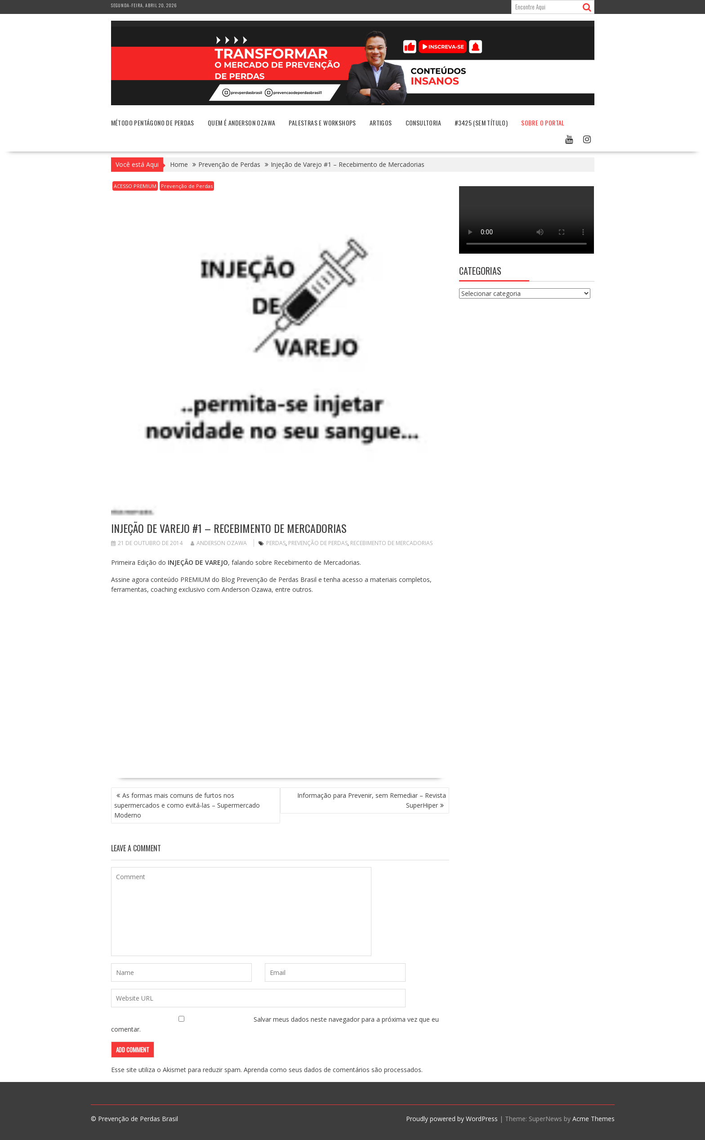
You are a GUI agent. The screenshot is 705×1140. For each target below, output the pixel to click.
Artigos (381, 122)
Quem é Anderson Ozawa (241, 122)
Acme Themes (593, 1118)
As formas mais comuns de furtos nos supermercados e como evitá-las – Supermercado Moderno (187, 805)
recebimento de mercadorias (391, 543)
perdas (276, 543)
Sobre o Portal (543, 122)
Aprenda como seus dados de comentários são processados (332, 1069)
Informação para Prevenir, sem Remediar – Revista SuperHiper (371, 800)
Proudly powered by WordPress (452, 1118)
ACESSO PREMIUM (135, 186)
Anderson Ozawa (219, 543)
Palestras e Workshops (322, 122)
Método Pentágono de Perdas (152, 122)
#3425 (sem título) (481, 122)
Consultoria (423, 122)
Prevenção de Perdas (187, 186)
